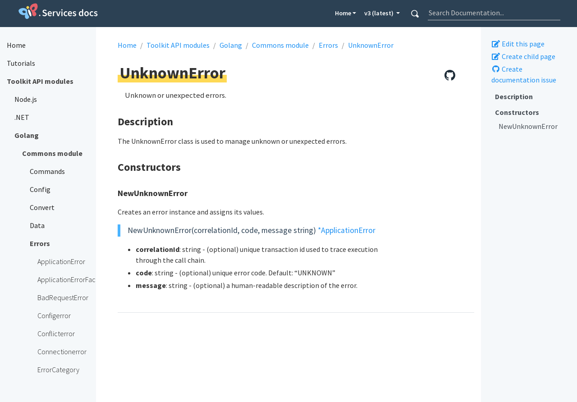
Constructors (517, 112)
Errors (328, 45)
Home (343, 13)
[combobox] (494, 13)
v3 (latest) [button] (379, 13)
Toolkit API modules (178, 45)
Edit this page (518, 43)
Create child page (523, 56)
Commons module (280, 45)
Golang (231, 45)
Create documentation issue (523, 74)
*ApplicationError (347, 230)
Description (514, 96)
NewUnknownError (528, 126)
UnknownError (371, 45)
